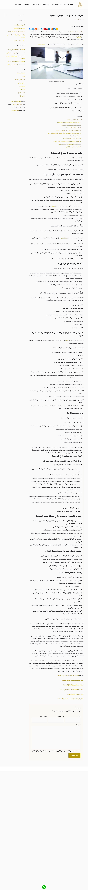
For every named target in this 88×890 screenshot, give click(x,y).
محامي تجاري (21, 95)
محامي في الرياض (14, 123)
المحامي (74, 39)
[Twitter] (33, 30)
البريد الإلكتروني (60, 829)
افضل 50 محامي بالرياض (12, 53)
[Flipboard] (46, 30)
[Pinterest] (43, 30)
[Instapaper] (38, 30)
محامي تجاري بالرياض (16, 116)
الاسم (78, 829)
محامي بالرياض (21, 92)
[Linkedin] (41, 30)
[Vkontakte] (54, 30)
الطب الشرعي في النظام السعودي (75, 805)
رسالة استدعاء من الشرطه (19, 44)
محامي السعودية (69, 4)
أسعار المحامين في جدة (19, 25)
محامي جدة (22, 99)
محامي (23, 84)
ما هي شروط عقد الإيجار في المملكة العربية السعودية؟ (69, 811)
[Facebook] (30, 30)
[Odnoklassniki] (52, 30)
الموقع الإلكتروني (43, 829)
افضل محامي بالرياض (15, 113)
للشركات (66, 385)
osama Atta (76, 20)
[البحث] (16, 15)
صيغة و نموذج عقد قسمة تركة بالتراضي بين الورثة (70, 800)
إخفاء (74, 125)
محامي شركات (21, 107)
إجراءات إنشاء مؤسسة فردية (76, 33)
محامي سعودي (21, 103)
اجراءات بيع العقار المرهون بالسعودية (16, 33)
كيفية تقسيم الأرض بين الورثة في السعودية (72, 795)
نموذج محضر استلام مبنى (19, 29)
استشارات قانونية (57, 4)
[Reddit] (35, 30)
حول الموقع (46, 4)
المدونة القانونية (35, 4)
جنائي (51, 233)
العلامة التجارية (62, 269)
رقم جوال (26, 4)
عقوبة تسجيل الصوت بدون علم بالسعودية (68, 785)
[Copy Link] (57, 30)
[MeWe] (49, 30)
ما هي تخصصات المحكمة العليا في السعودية (72, 790)
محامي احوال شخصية (19, 88)
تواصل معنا (17, 4)
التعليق (78, 839)
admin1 (23, 53)
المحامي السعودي (39, 47)
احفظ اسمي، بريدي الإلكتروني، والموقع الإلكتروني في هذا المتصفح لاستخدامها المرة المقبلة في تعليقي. (55, 869)
